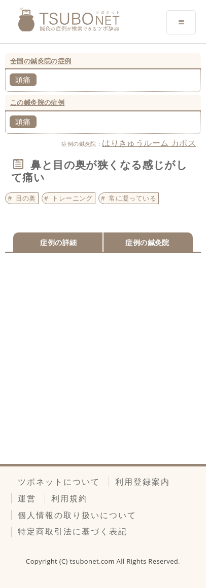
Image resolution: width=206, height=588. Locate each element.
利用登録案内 (142, 481)
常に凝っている (132, 198)
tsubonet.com (93, 561)
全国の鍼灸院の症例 (41, 60)
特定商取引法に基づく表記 (72, 531)
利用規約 (69, 498)
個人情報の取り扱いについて (77, 515)
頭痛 (23, 79)
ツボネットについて (59, 481)
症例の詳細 (58, 242)
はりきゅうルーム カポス (149, 142)
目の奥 (26, 198)
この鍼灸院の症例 (37, 102)
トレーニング (72, 198)
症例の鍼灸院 (147, 242)
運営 (27, 498)
